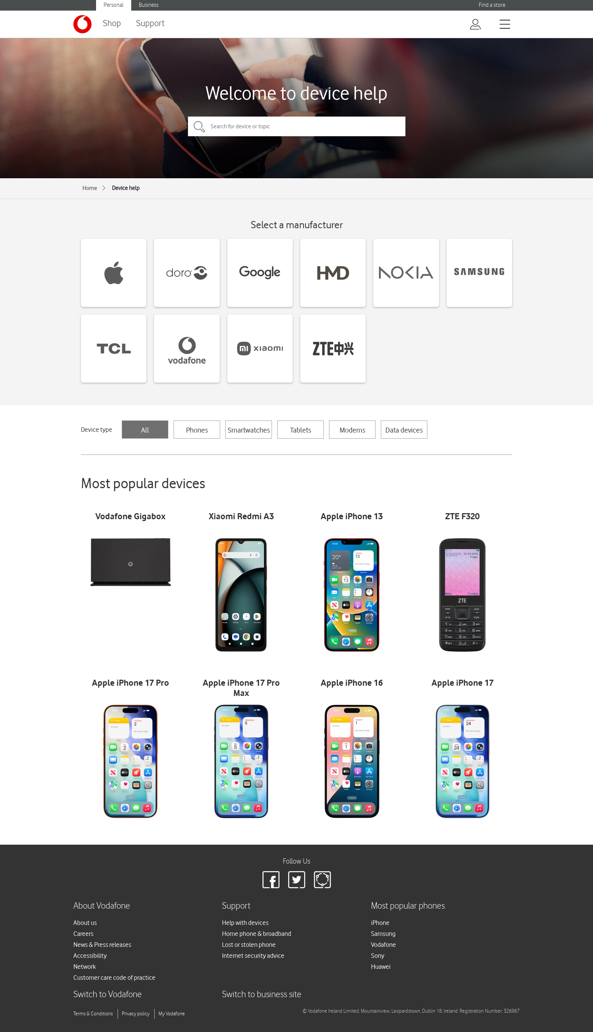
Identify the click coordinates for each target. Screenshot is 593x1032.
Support (150, 23)
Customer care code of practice (114, 977)
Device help (126, 188)
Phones (197, 430)
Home (89, 188)
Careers (83, 933)
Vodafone (383, 944)
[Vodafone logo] (82, 24)
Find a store (492, 5)
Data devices (404, 430)
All (145, 430)
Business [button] (148, 5)
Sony (377, 955)
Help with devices (245, 922)
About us (85, 922)
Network (84, 966)
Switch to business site (261, 994)
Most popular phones (408, 906)
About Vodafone (101, 906)
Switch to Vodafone (107, 994)
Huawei (381, 966)
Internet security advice (253, 955)
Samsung (383, 933)
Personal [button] (114, 5)
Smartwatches (249, 430)
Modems (352, 430)
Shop (112, 23)
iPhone (380, 922)
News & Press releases (102, 944)
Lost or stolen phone (249, 944)
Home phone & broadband (256, 933)
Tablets (300, 430)
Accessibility (90, 955)
